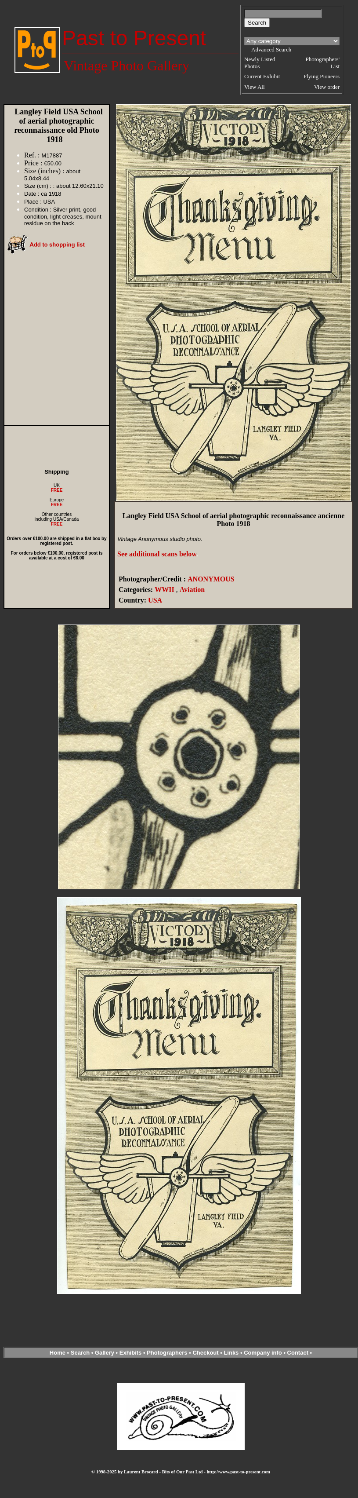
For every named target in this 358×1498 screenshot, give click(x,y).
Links (231, 1352)
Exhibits (130, 1352)
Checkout (205, 1352)
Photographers (167, 1352)
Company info (263, 1352)
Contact (297, 1352)
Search (80, 1352)
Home (57, 1352)
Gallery (104, 1352)
